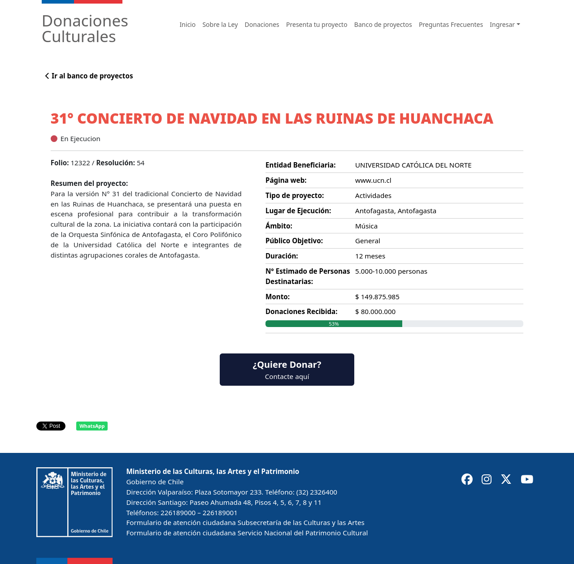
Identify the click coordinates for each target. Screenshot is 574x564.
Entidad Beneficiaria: (300, 164)
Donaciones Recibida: (301, 311)
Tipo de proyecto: (294, 195)
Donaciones (262, 24)
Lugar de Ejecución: (298, 210)
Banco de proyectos (383, 24)
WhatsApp (91, 425)
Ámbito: (278, 225)
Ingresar (502, 24)
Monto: (277, 296)
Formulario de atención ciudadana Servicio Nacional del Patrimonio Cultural (247, 532)
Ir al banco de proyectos (89, 75)
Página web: (286, 180)
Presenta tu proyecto (317, 24)
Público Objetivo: (294, 240)
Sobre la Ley (220, 24)
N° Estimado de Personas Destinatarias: (307, 276)
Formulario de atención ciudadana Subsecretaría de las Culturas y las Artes (245, 522)
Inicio (187, 24)
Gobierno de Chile (154, 481)
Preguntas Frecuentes (451, 24)
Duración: (281, 255)
